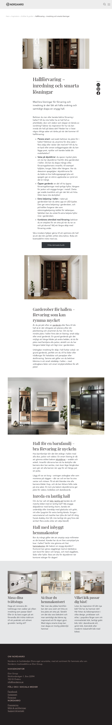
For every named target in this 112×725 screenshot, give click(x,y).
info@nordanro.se (15, 682)
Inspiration (15, 16)
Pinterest (12, 697)
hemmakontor (39, 546)
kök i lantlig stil (56, 501)
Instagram (12, 694)
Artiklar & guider (27, 16)
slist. (75, 201)
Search (104, 4)
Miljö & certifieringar (17, 708)
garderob (56, 325)
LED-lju (70, 201)
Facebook (12, 691)
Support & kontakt (16, 711)
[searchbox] (104, 4)
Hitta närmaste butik (56, 245)
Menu (106, 5)
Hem (8, 16)
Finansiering (13, 705)
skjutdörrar (61, 459)
